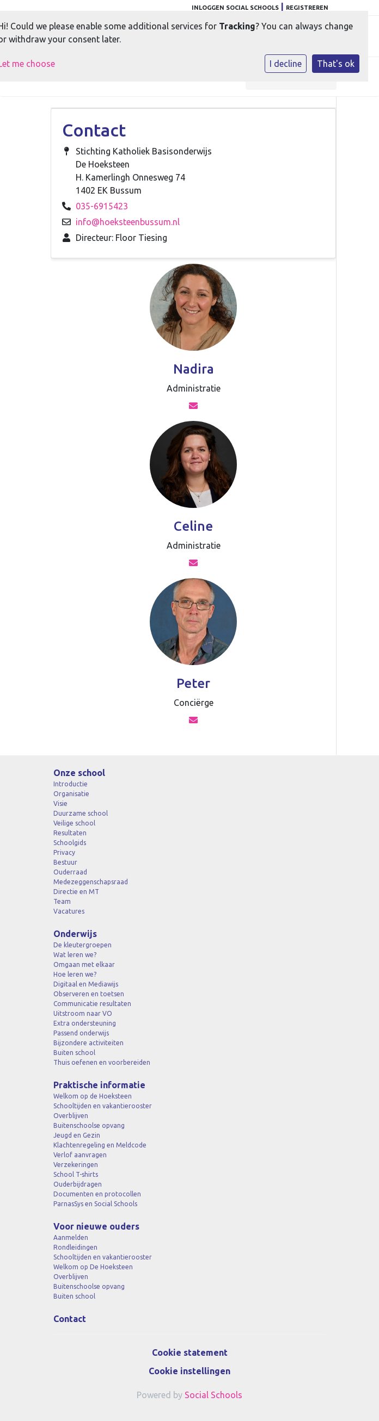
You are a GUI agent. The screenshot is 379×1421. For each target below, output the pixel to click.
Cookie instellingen (189, 1371)
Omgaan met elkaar (84, 964)
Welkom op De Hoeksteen (93, 1266)
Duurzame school (80, 813)
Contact (69, 1319)
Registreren (307, 7)
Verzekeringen (75, 1164)
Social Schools (213, 1395)
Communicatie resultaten (92, 1003)
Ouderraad (70, 872)
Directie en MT (76, 891)
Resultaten (70, 832)
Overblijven (70, 1115)
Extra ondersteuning (84, 1023)
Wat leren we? (74, 954)
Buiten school (74, 1052)
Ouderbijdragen (77, 1184)
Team (62, 901)
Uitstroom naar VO (82, 1013)
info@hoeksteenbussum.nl (128, 222)
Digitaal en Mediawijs (85, 984)
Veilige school (74, 823)
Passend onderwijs (81, 1033)
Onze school (79, 773)
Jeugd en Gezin (76, 1135)
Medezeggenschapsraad (90, 881)
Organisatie (71, 793)
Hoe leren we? (74, 974)
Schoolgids (69, 842)
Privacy (64, 852)
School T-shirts (75, 1174)
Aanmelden (70, 1237)
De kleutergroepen (82, 944)
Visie (60, 803)
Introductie (70, 783)
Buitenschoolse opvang (89, 1125)
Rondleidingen (75, 1247)
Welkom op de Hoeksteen (92, 1096)
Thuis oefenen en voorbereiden (101, 1062)
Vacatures (68, 911)
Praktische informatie (99, 1085)
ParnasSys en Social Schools (95, 1203)
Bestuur (65, 862)
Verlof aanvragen (80, 1154)
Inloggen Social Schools (235, 7)
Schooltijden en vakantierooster (102, 1105)
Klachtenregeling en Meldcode (99, 1145)
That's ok (335, 64)
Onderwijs (75, 934)
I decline (286, 64)
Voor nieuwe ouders (96, 1226)
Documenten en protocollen (97, 1193)
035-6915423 (102, 206)
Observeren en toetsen (88, 993)
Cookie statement (190, 1352)
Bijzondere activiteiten (88, 1042)
